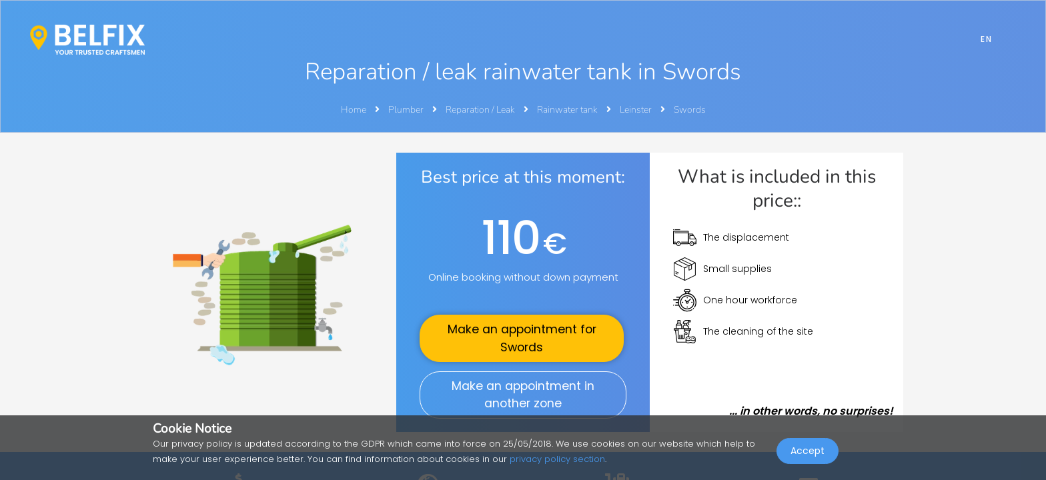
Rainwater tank (568, 109)
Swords (690, 109)
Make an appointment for (522, 338)
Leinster (637, 109)
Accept (808, 450)
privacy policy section (557, 459)
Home (353, 109)
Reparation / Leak (481, 109)
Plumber (407, 109)
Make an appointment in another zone (523, 394)
